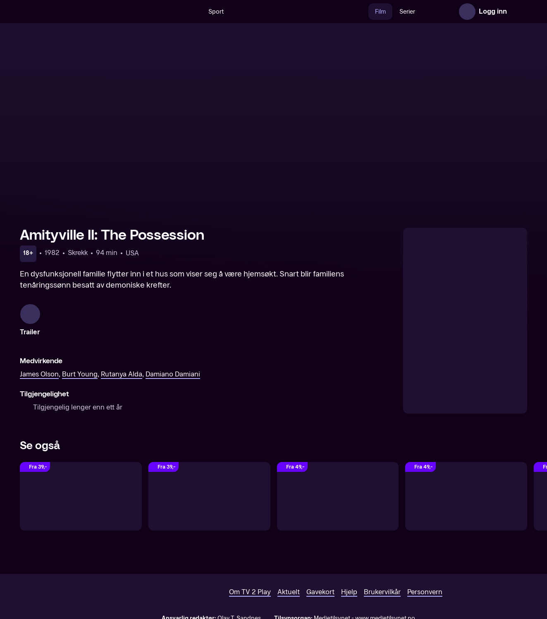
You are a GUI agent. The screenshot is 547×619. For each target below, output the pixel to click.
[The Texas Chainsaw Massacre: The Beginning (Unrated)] (209, 496)
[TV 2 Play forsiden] (82, 11)
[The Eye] (81, 496)
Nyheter (422, 11)
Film (362, 11)
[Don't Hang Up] (466, 496)
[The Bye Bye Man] (338, 496)
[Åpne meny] (519, 11)
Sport (198, 11)
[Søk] (175, 11)
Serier (389, 11)
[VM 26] (281, 11)
